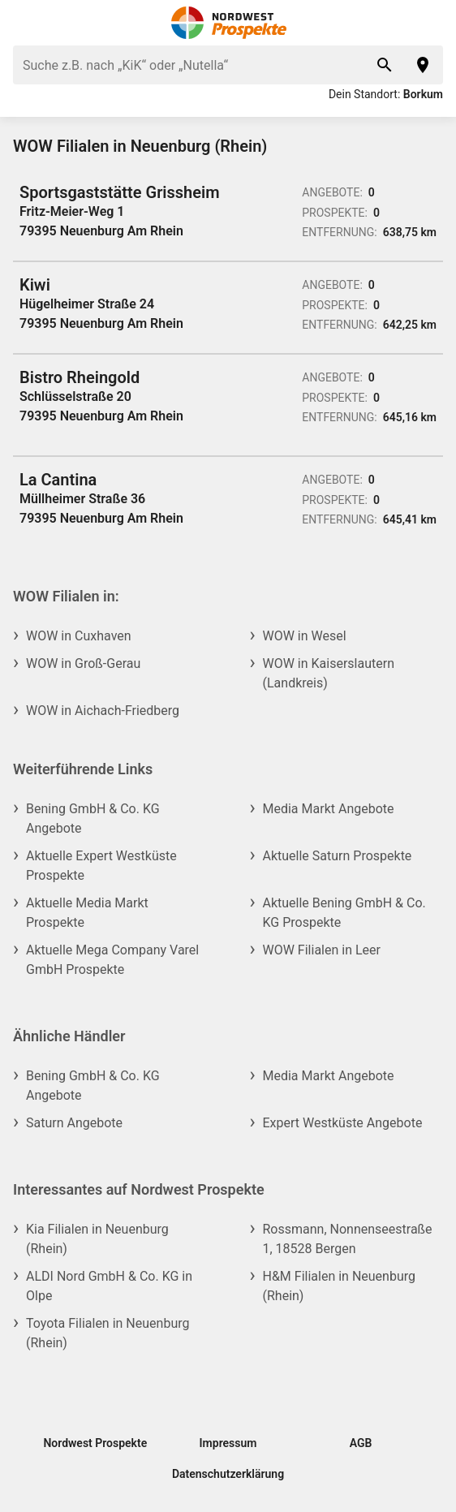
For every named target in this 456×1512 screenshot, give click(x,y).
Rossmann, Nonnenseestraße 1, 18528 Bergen (347, 1238)
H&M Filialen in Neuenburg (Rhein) (339, 1286)
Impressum (228, 1443)
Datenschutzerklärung (228, 1473)
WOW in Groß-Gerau (83, 663)
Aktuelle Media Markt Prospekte (87, 912)
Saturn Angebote (74, 1123)
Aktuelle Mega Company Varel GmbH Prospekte (112, 959)
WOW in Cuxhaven (78, 636)
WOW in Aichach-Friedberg (102, 710)
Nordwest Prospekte (95, 1443)
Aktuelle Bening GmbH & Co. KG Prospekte (344, 912)
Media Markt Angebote (328, 808)
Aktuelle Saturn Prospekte (337, 856)
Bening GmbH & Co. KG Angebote (93, 818)
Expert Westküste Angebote (343, 1123)
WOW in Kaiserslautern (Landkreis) (329, 673)
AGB (361, 1443)
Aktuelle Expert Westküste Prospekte (101, 865)
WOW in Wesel (304, 636)
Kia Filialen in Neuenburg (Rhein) (97, 1238)
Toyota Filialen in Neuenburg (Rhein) (107, 1333)
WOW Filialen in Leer (322, 950)
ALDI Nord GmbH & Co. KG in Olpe (109, 1286)
